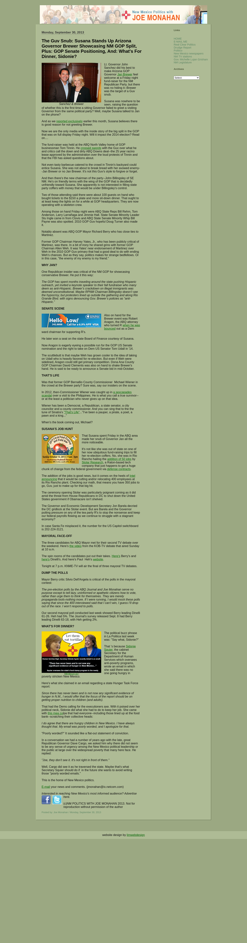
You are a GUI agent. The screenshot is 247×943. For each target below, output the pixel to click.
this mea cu (55, 713)
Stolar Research (92, 462)
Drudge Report (182, 47)
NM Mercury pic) (71, 674)
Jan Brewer (124, 74)
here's (46, 559)
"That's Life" (72, 412)
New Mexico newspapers (188, 53)
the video (75, 546)
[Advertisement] (111, 865)
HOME (178, 38)
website (98, 559)
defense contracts (119, 469)
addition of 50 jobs (119, 459)
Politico (178, 50)
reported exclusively (69, 121)
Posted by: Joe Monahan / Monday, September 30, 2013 (71, 812)
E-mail (46, 786)
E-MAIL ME (180, 41)
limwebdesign (136, 835)
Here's (116, 556)
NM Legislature (183, 62)
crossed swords (91, 148)
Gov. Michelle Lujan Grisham (191, 59)
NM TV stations (183, 56)
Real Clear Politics (185, 44)
